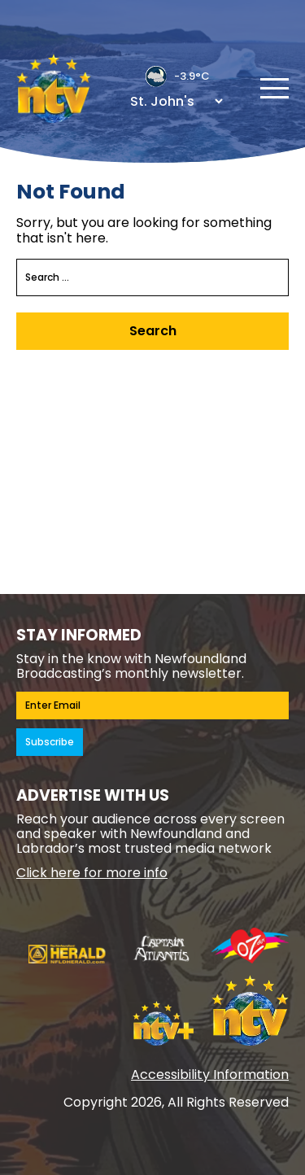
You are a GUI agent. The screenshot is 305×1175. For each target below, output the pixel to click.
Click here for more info (92, 872)
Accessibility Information (210, 1074)
